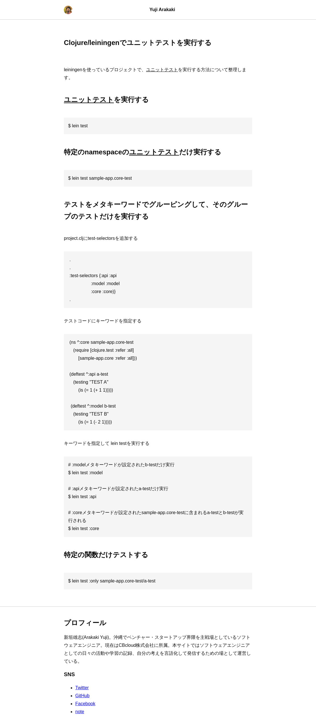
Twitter (82, 687)
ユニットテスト (162, 69)
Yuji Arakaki (162, 9)
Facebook (85, 703)
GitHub (82, 695)
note (79, 711)
